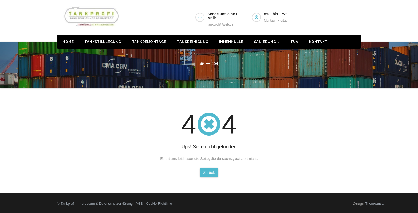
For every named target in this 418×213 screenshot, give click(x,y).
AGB (139, 204)
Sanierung (267, 42)
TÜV (294, 42)
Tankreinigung (192, 42)
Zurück (209, 172)
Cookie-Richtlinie (159, 204)
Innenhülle (231, 42)
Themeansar (375, 204)
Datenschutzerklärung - (117, 204)
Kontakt (318, 42)
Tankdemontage (149, 42)
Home (68, 42)
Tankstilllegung (102, 42)
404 (214, 63)
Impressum (86, 204)
